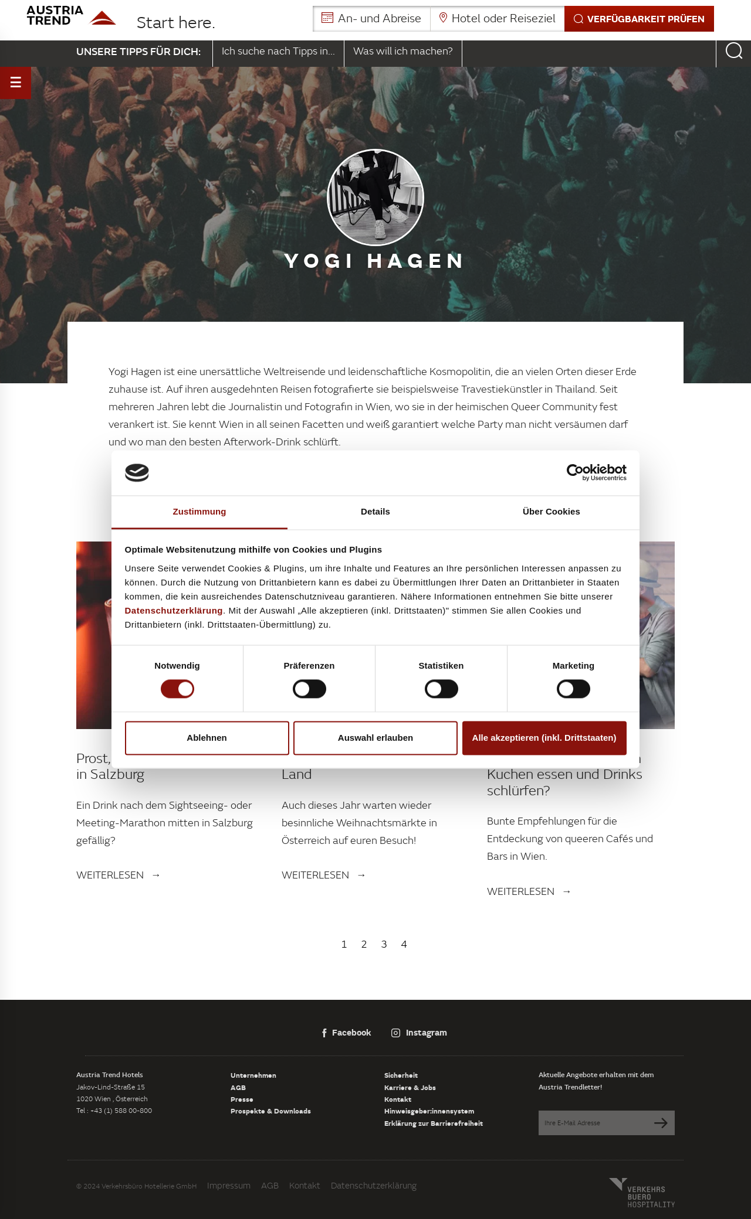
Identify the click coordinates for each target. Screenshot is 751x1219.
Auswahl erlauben (375, 738)
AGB (238, 1087)
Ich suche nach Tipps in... (278, 50)
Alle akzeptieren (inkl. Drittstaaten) (544, 738)
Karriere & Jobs (410, 1087)
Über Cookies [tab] (551, 511)
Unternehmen (253, 1075)
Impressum (229, 1185)
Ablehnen (206, 738)
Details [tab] (375, 511)
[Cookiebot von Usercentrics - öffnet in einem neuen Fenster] (575, 473)
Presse (242, 1099)
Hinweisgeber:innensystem (429, 1110)
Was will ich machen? (403, 50)
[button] (513, 19)
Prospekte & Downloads (271, 1110)
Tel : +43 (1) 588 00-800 (114, 1110)
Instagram (419, 1032)
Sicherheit (401, 1075)
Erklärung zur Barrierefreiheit (433, 1123)
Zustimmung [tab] (199, 511)
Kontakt (397, 1099)
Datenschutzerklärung (374, 1185)
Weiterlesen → (118, 874)
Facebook (346, 1032)
